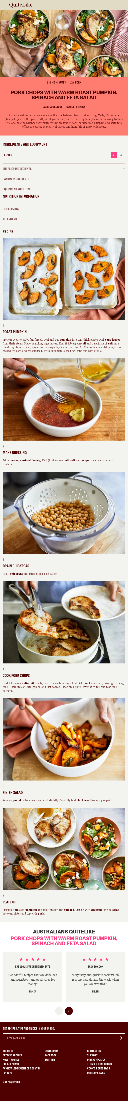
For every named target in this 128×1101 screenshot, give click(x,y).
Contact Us (94, 1051)
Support (92, 1055)
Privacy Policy (96, 1059)
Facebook (50, 1055)
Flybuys (7, 1072)
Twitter (50, 1059)
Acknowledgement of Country (21, 1068)
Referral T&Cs (96, 1072)
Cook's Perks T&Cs (98, 1068)
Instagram (51, 1051)
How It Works (11, 1059)
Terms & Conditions (99, 1064)
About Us (8, 1051)
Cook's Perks (11, 1064)
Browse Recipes (12, 1055)
